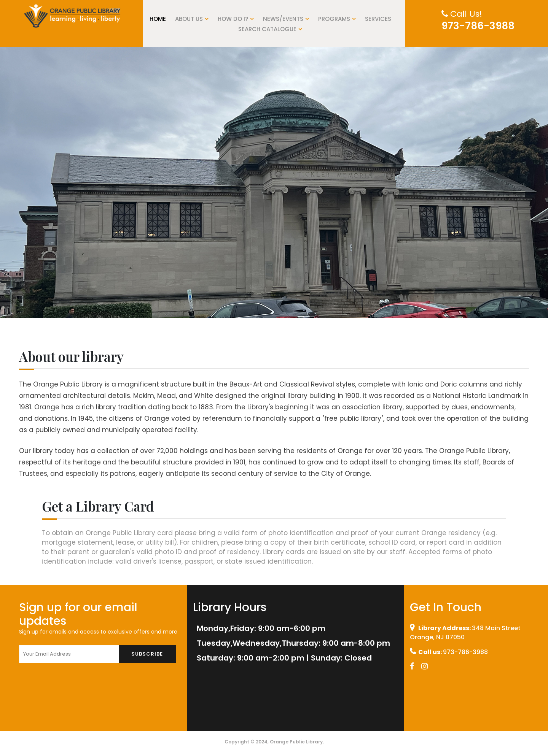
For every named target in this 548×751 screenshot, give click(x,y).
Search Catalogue (270, 29)
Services (378, 19)
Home (158, 19)
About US (192, 19)
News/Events (286, 19)
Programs (337, 19)
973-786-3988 (478, 26)
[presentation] (77, 687)
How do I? (236, 19)
